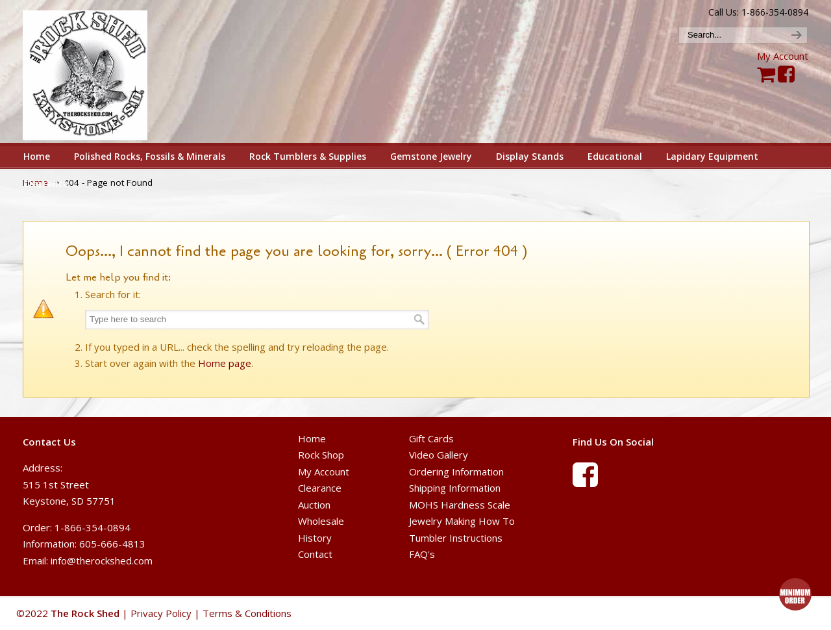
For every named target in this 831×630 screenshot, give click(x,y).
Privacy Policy (161, 613)
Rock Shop (321, 454)
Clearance (319, 487)
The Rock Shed (100, 72)
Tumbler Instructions (455, 537)
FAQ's (422, 554)
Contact (315, 554)
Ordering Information (456, 471)
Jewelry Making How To (462, 520)
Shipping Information (455, 487)
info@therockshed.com (102, 560)
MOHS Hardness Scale (459, 504)
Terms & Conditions (247, 613)
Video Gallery (438, 454)
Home (312, 438)
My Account (782, 55)
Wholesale (321, 520)
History (315, 537)
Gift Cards (431, 438)
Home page (224, 363)
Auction (314, 504)
